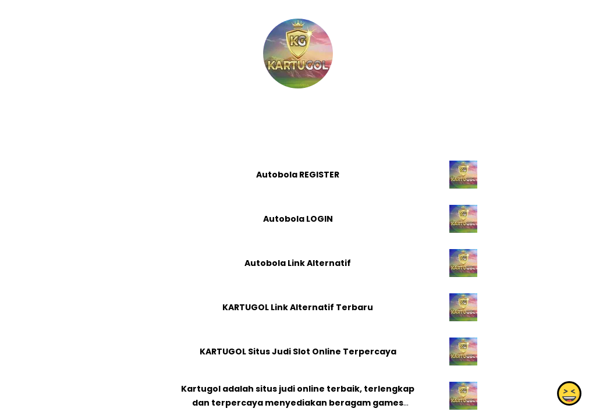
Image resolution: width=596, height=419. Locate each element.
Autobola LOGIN (298, 219)
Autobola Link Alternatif (297, 263)
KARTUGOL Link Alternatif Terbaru (297, 307)
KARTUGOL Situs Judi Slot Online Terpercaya (298, 351)
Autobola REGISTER (297, 174)
